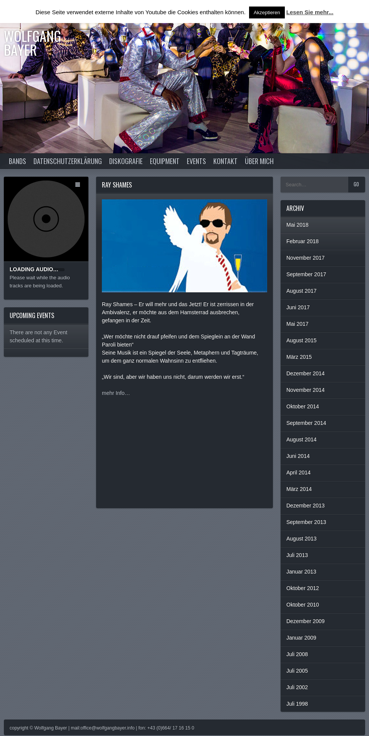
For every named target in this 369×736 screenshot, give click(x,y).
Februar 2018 (302, 241)
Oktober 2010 (302, 605)
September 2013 (306, 522)
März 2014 (299, 489)
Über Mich (259, 161)
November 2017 (305, 258)
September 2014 (306, 423)
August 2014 (301, 439)
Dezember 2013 (305, 505)
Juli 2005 (297, 671)
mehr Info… (116, 393)
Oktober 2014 (302, 406)
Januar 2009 (301, 638)
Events (196, 161)
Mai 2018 (297, 225)
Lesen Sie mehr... (310, 12)
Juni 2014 (298, 456)
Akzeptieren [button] (267, 12)
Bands (17, 161)
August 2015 (301, 340)
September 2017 (306, 274)
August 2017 (301, 291)
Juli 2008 (297, 654)
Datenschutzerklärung (67, 161)
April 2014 (298, 472)
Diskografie (126, 161)
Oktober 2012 (302, 588)
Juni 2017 (298, 307)
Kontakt (225, 161)
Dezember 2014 (305, 373)
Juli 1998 (297, 704)
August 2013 (301, 538)
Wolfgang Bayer (32, 42)
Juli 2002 (297, 687)
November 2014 (305, 390)
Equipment (165, 161)
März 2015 (299, 357)
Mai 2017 (297, 324)
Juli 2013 (297, 555)
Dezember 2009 (305, 621)
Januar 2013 (301, 572)
